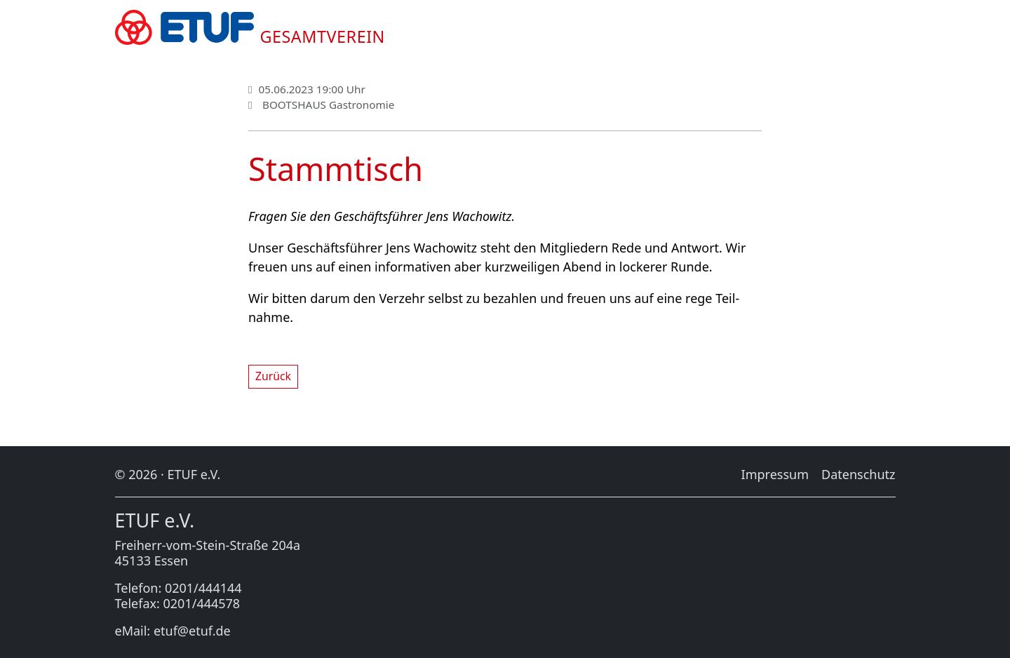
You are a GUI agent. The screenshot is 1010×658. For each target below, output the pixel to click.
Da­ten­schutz (858, 474)
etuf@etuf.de (192, 630)
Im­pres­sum (775, 474)
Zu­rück (273, 376)
